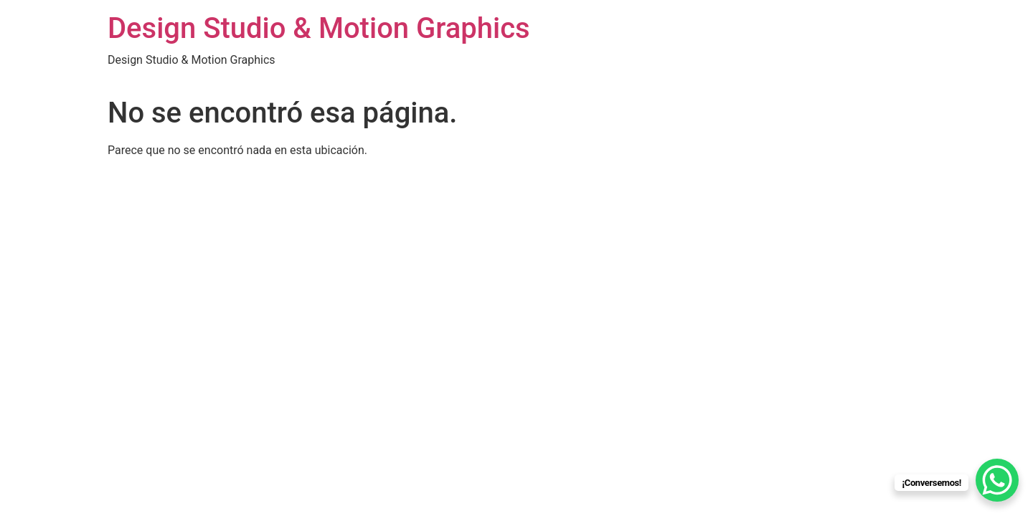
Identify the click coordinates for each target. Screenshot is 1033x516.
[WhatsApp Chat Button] (997, 480)
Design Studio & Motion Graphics (319, 28)
